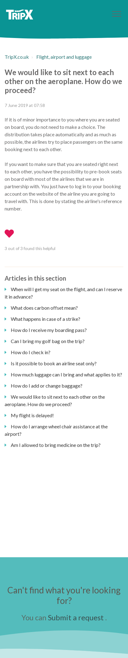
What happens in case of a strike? (45, 319)
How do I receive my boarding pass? (49, 330)
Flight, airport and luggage (64, 57)
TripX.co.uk (17, 57)
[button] (116, 14)
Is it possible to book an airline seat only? (54, 363)
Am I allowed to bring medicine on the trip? (56, 445)
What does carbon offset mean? (44, 308)
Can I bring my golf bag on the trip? (48, 341)
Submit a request (76, 617)
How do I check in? (30, 352)
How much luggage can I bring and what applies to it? (66, 374)
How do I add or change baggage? (46, 385)
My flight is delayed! (32, 415)
